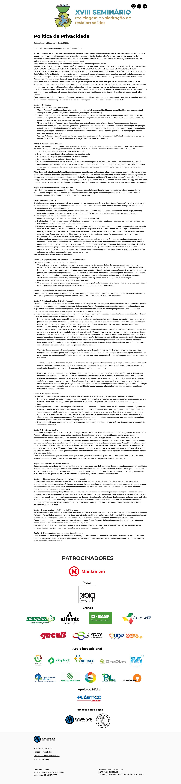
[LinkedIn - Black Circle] (145, 6)
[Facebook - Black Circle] (139, 6)
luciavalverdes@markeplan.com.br (74, 79)
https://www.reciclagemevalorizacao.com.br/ (120, 56)
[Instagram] (133, 6)
